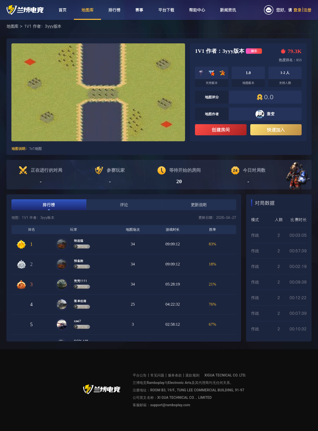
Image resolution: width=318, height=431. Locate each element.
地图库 (12, 26)
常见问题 (157, 375)
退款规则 (192, 375)
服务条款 (175, 375)
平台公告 (140, 375)
